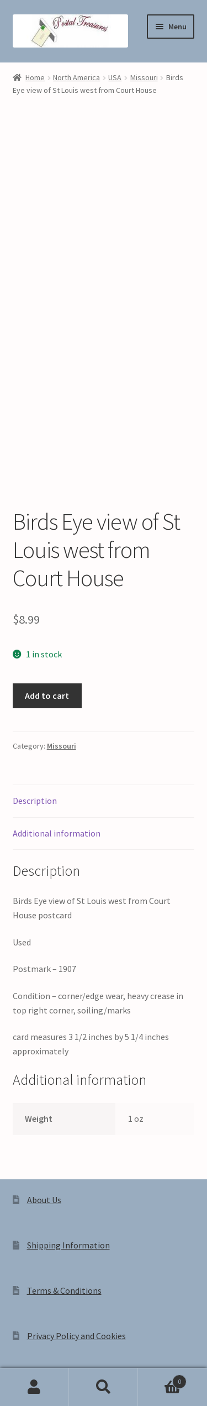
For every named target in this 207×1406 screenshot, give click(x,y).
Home (35, 77)
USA (114, 77)
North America (76, 77)
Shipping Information (68, 1123)
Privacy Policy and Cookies (76, 1214)
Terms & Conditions (64, 1168)
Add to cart (47, 573)
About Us (44, 1078)
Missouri (144, 77)
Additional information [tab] (56, 711)
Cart (162, 1379)
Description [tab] (35, 678)
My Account (34, 1387)
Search (103, 1387)
